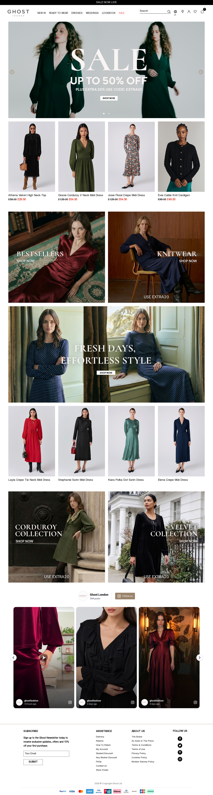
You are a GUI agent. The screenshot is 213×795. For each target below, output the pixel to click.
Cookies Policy (139, 758)
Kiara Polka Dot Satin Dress (126, 480)
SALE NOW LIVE (106, 2)
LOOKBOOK (108, 13)
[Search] (155, 12)
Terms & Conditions (141, 745)
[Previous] (13, 70)
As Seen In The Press (143, 741)
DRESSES (77, 13)
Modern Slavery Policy (143, 762)
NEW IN (41, 13)
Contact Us (101, 766)
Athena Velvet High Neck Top (27, 195)
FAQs (99, 762)
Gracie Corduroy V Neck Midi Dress (80, 195)
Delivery (100, 737)
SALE (122, 13)
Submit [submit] (33, 762)
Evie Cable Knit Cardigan (174, 195)
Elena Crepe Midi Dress (173, 480)
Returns (100, 741)
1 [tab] (104, 113)
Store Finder (102, 770)
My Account (102, 749)
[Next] (200, 70)
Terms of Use (138, 749)
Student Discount (104, 754)
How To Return (103, 745)
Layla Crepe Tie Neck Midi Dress (29, 480)
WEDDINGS (92, 13)
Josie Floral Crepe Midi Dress (126, 195)
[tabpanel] (106, 70)
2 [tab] (109, 113)
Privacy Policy (139, 754)
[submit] (169, 11)
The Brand (137, 737)
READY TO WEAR (58, 13)
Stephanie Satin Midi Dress (75, 480)
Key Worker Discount (106, 758)
